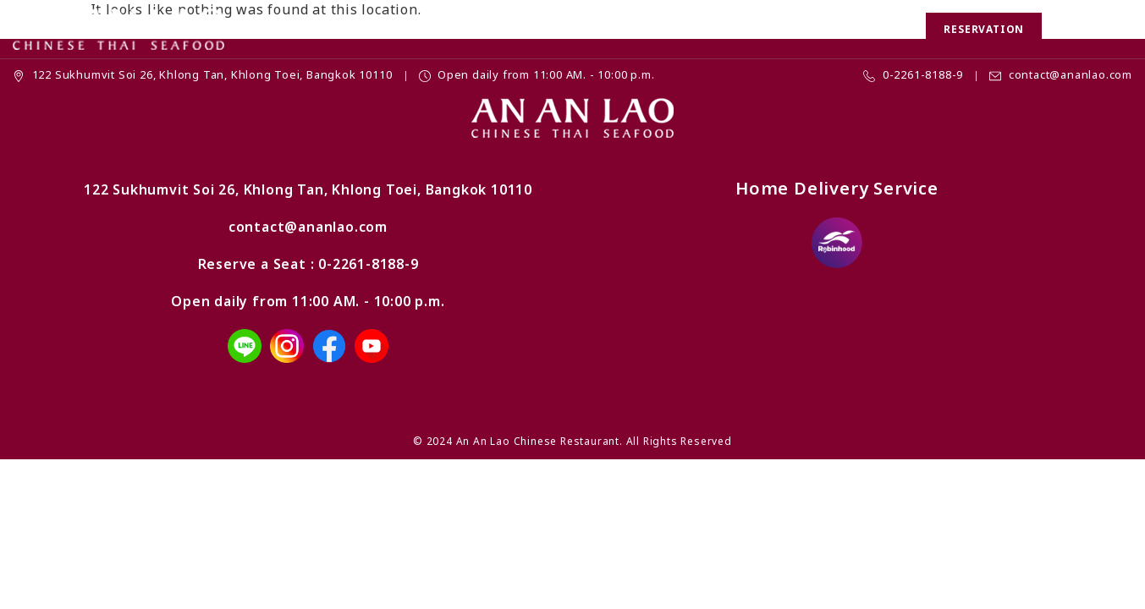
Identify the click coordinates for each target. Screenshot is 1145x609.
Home (336, 29)
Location (799, 29)
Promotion (414, 29)
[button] (1065, 30)
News (729, 29)
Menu (491, 29)
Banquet (661, 29)
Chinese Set (571, 29)
